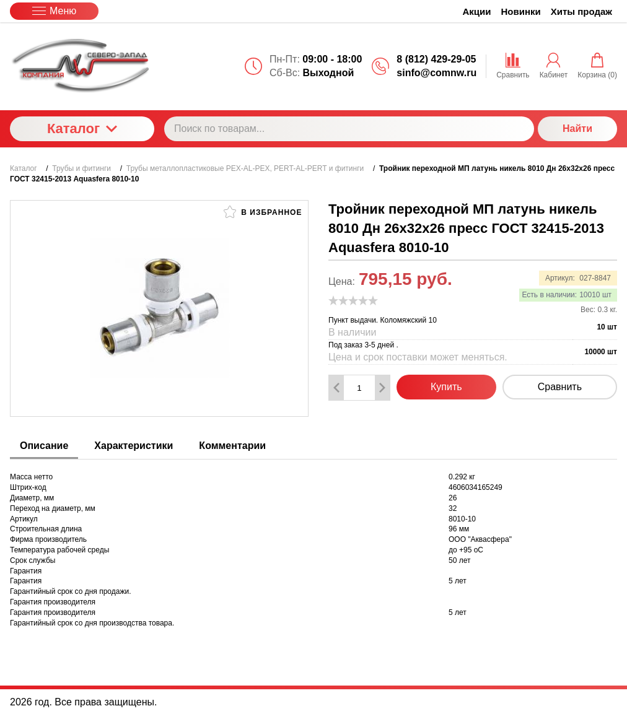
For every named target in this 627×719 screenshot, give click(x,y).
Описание (44, 445)
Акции (477, 11)
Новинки (521, 11)
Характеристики (133, 445)
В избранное (263, 212)
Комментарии (232, 445)
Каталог (82, 128)
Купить (446, 386)
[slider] (353, 300)
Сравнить (560, 386)
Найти (577, 128)
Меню (54, 11)
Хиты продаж (581, 11)
